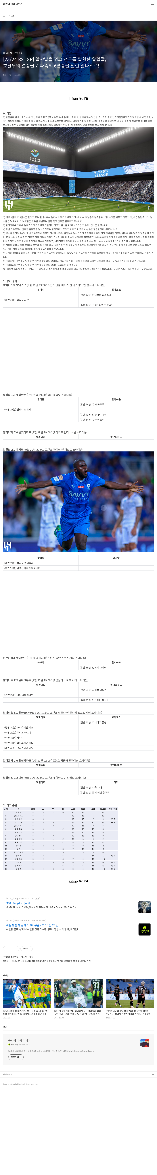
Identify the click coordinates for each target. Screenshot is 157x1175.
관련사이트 (7, 1117)
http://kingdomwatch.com (20, 941)
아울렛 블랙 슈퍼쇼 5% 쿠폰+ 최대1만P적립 (32, 968)
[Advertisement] (78, 912)
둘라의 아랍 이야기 (13, 4)
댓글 (5, 1069)
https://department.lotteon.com (23, 963)
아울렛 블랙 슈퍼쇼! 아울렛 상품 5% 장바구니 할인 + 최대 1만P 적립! (42, 972)
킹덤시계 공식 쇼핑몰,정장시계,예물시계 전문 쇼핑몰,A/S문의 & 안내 (41, 950)
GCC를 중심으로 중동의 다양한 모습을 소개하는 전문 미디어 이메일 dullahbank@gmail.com (51, 1093)
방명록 (11, 16)
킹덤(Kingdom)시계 (18, 946)
